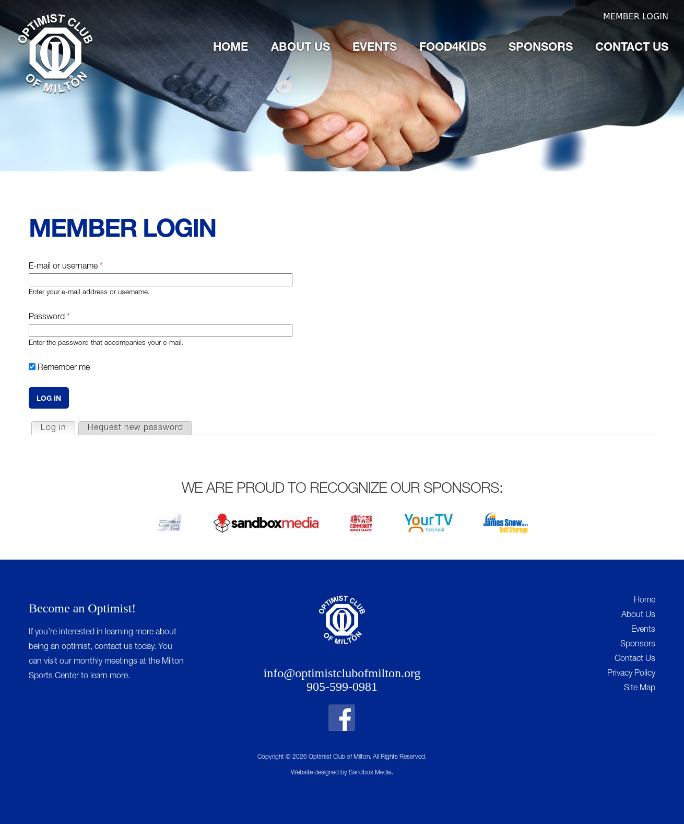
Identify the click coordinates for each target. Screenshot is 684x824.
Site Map (639, 688)
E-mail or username (66, 267)
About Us (300, 48)
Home (230, 48)
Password (49, 318)
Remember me (64, 368)
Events (374, 48)
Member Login (635, 16)
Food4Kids (452, 48)
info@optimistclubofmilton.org (342, 673)
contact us (114, 647)
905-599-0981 (342, 686)
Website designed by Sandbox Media (341, 773)
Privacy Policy (631, 674)
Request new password (135, 428)
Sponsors (541, 48)
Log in (58, 427)
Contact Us (631, 48)
